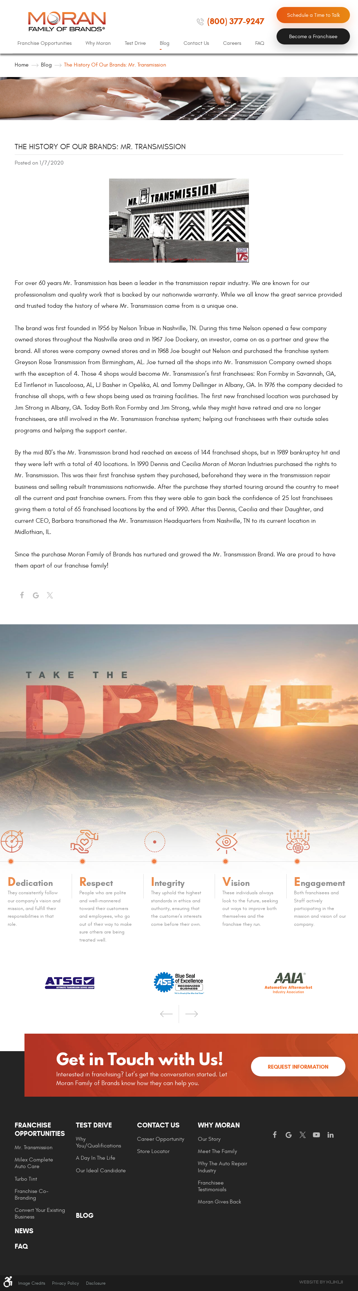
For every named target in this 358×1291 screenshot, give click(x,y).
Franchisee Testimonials (212, 1186)
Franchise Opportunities (44, 43)
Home (22, 65)
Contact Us (196, 43)
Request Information (298, 1066)
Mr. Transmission (33, 1147)
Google (288, 1135)
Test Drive (135, 43)
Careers (232, 43)
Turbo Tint (26, 1179)
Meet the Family (217, 1151)
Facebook (22, 596)
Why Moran (98, 43)
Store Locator (153, 1151)
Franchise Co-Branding (32, 1194)
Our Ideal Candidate (101, 1170)
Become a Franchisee (313, 37)
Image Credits (31, 1283)
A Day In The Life (95, 1158)
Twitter (50, 596)
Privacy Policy (65, 1283)
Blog (165, 43)
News (24, 1231)
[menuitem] (44, 43)
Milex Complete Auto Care (34, 1163)
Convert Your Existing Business (40, 1213)
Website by (321, 1282)
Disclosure (96, 1283)
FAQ (259, 43)
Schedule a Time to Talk (313, 15)
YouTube (316, 1135)
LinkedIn (330, 1135)
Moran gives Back (219, 1202)
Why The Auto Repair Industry (222, 1166)
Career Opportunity (160, 1139)
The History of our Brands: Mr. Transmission (115, 65)
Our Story (209, 1139)
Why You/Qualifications (98, 1142)
